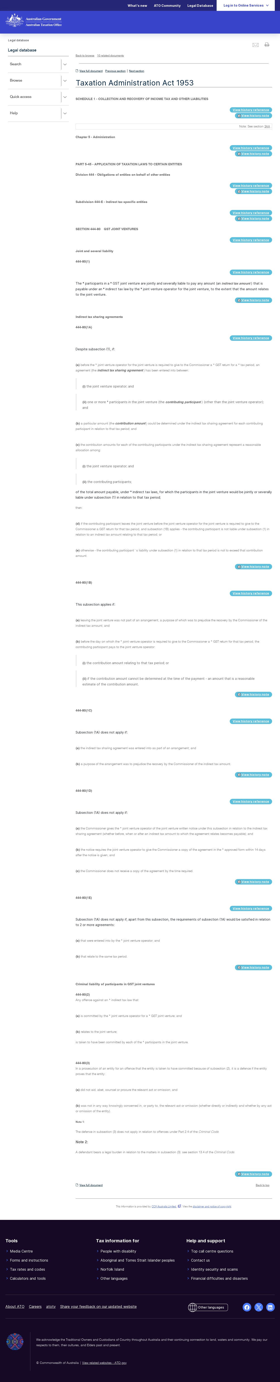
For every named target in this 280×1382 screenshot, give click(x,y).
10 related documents (110, 55)
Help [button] (39, 114)
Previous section (115, 71)
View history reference (251, 110)
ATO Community (167, 5)
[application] (38, 89)
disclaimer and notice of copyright (212, 1206)
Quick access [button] (39, 97)
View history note (253, 115)
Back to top (262, 1185)
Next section (136, 71)
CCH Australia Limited (165, 1206)
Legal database (22, 50)
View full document (91, 71)
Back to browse (85, 55)
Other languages (211, 1307)
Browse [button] (39, 81)
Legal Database (200, 5)
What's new (137, 5)
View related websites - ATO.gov (104, 1363)
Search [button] (39, 65)
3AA (267, 126)
